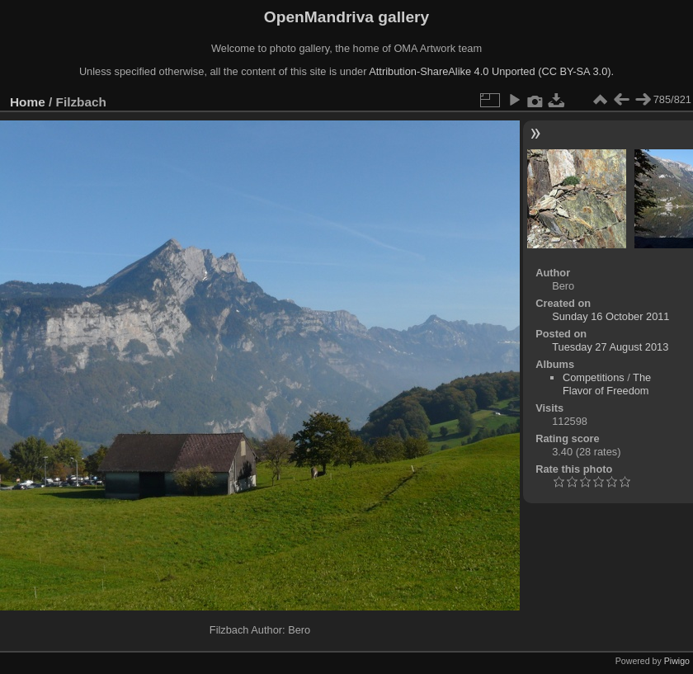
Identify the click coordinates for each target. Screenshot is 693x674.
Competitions (594, 377)
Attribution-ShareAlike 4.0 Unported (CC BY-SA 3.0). (491, 71)
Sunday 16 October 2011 (610, 316)
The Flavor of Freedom (607, 384)
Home (27, 102)
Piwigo (677, 661)
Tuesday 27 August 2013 (610, 347)
